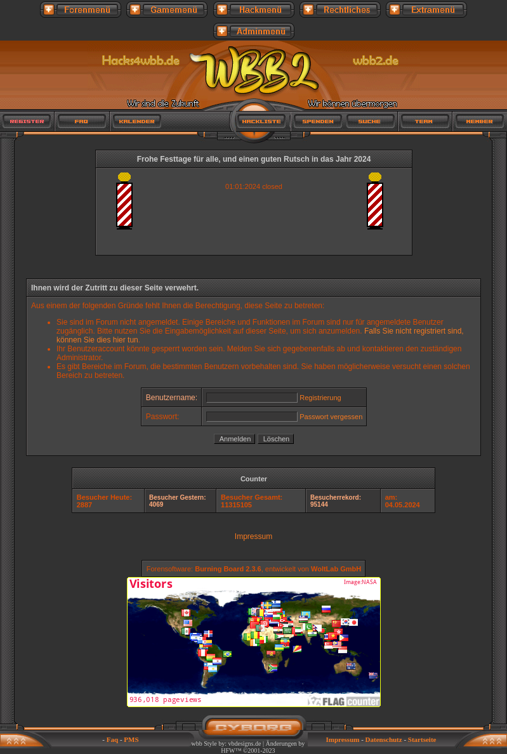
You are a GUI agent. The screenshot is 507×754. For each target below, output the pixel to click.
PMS (131, 739)
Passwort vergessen (331, 416)
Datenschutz (383, 739)
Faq (112, 739)
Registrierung (320, 397)
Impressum (253, 536)
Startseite (422, 739)
